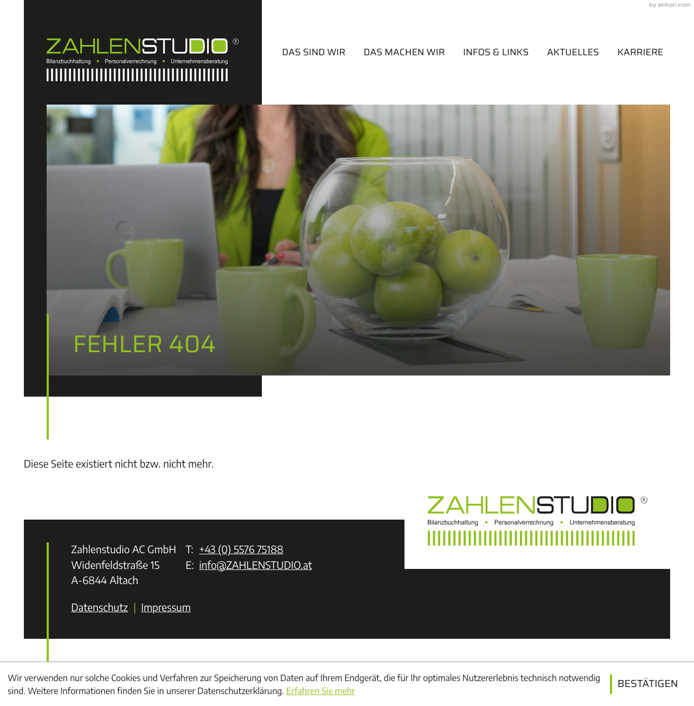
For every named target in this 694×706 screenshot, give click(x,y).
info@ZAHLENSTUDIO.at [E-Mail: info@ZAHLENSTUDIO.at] (255, 565)
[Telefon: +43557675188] (241, 550)
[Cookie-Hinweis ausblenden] (647, 684)
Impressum (166, 607)
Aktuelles (573, 52)
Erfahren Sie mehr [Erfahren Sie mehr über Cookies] (320, 690)
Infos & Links (496, 52)
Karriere (640, 52)
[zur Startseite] (143, 52)
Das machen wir (404, 52)
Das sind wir (313, 52)
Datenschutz (99, 607)
